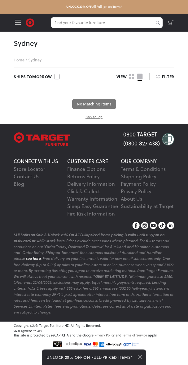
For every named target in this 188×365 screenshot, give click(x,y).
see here (33, 258)
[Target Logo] (30, 22)
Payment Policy (138, 183)
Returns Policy (83, 176)
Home (19, 60)
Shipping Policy (138, 176)
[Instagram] (144, 225)
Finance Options (86, 169)
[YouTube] (153, 225)
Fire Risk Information (91, 213)
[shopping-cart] (170, 22)
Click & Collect (83, 191)
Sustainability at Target (147, 206)
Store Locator (29, 169)
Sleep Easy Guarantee (92, 206)
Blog (19, 183)
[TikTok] (162, 225)
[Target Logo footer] (68, 139)
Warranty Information (92, 198)
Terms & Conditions (143, 169)
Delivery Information (91, 183)
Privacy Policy (136, 191)
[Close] (139, 357)
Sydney (35, 60)
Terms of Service (134, 335)
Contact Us (26, 176)
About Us (131, 198)
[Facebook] (136, 225)
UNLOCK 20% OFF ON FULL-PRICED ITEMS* (89, 357)
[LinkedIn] (170, 225)
